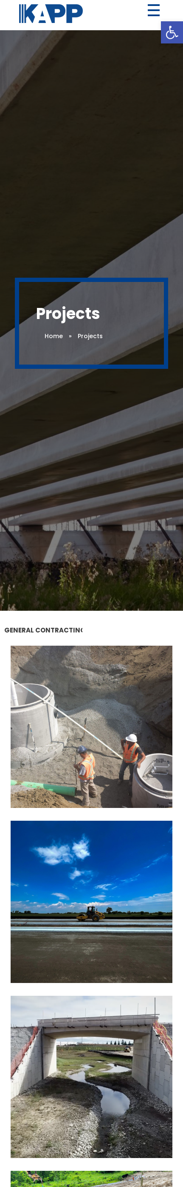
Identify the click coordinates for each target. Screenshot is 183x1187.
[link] (172, 32)
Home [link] (54, 336)
